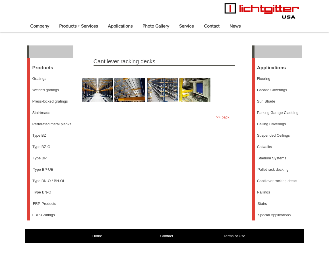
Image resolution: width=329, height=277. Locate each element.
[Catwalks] (264, 147)
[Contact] (166, 236)
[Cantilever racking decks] (277, 181)
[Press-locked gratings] (50, 101)
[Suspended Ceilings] (273, 135)
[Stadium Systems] (272, 158)
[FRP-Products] (44, 203)
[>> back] (223, 117)
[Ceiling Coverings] (271, 124)
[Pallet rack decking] (273, 169)
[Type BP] (40, 158)
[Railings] (263, 192)
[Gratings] (39, 78)
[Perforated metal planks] (51, 124)
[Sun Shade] (266, 101)
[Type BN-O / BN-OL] (48, 181)
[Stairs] (262, 203)
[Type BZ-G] (41, 147)
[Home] (97, 236)
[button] (97, 90)
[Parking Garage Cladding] (278, 112)
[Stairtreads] (41, 112)
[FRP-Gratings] (43, 215)
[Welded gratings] (45, 90)
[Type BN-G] (42, 192)
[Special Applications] (274, 215)
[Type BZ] (39, 135)
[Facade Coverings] (272, 90)
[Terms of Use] (235, 236)
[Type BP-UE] (43, 169)
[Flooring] (263, 78)
